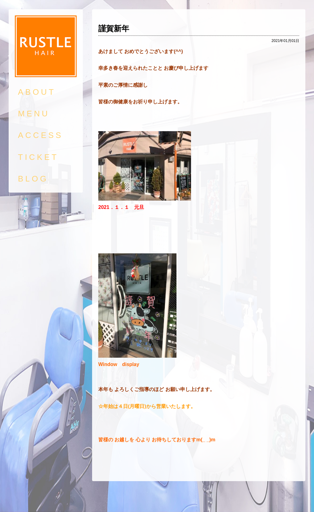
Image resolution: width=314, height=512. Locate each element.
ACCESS (40, 135)
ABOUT (37, 92)
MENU (34, 113)
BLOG (33, 178)
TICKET (38, 157)
